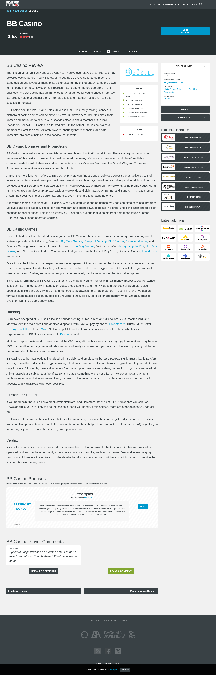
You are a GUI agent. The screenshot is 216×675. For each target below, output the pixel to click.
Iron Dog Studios (83, 246)
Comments (181, 4)
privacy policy (113, 670)
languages (169, 96)
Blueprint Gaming (96, 241)
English (167, 99)
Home (8, 11)
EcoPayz (12, 329)
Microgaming (125, 246)
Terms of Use (109, 621)
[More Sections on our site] (207, 4)
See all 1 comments (43, 571)
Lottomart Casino (19, 591)
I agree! (125, 670)
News (193, 4)
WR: (72, 497)
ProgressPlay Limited (173, 82)
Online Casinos (20, 11)
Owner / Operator (172, 80)
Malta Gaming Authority (174, 89)
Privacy (123, 621)
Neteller (24, 329)
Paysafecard (117, 324)
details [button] (90, 498)
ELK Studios (116, 241)
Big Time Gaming (72, 241)
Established (169, 73)
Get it (143, 506)
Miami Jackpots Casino (142, 591)
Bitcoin (64, 334)
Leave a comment (121, 571)
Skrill (44, 329)
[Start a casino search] (201, 4)
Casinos (155, 4)
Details (132, 51)
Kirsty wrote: (15, 548)
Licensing (168, 86)
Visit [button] (185, 31)
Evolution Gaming (137, 241)
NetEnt (139, 246)
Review (83, 51)
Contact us (94, 621)
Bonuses (167, 4)
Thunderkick (149, 251)
